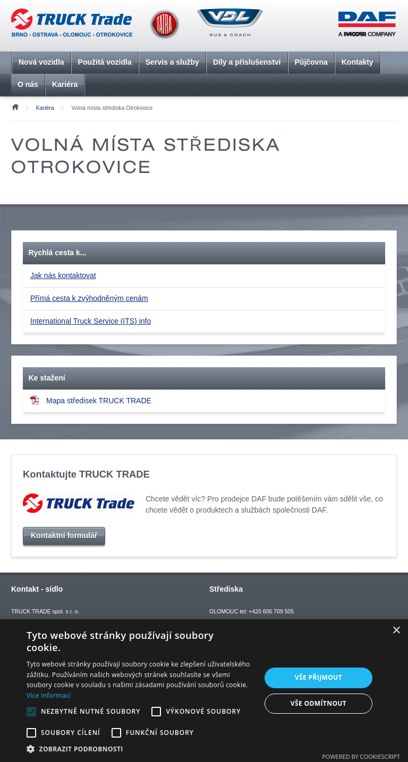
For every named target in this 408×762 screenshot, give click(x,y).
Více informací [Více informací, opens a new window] (49, 695)
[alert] (204, 690)
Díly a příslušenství (247, 62)
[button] (140, 748)
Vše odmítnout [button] (318, 703)
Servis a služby (172, 62)
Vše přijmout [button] (318, 677)
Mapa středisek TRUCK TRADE (90, 400)
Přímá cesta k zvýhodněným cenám (89, 298)
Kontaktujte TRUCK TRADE (86, 474)
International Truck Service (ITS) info (90, 321)
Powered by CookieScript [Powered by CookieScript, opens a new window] (361, 756)
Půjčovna (311, 62)
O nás (28, 84)
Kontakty (357, 62)
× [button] (396, 631)
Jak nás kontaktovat (63, 275)
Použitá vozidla (105, 62)
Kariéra (65, 84)
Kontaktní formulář (64, 535)
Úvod (15, 106)
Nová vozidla (41, 62)
